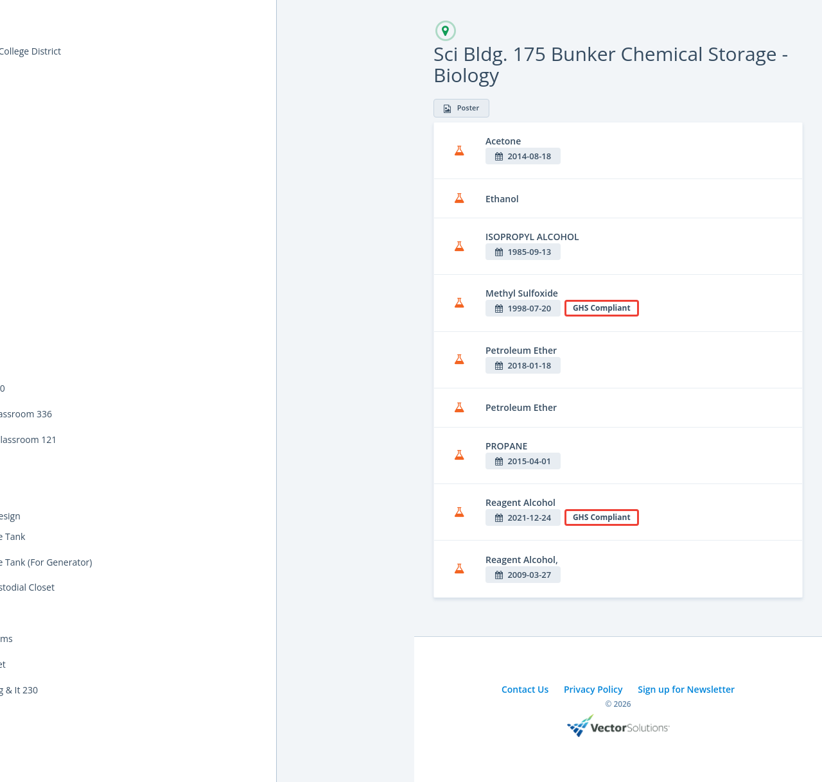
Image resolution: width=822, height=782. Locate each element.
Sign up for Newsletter (686, 689)
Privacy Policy (593, 689)
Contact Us (525, 689)
